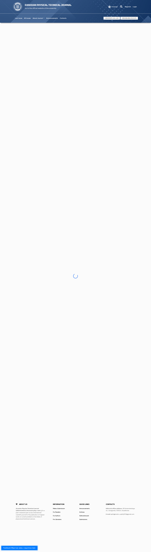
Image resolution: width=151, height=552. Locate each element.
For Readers (56, 512)
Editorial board (84, 516)
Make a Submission (59, 508)
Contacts (63, 18)
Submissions (83, 519)
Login (135, 7)
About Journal (38, 18)
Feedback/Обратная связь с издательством (19, 548)
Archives (82, 512)
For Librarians (57, 519)
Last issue (18, 18)
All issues (27, 18)
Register (128, 7)
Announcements (52, 18)
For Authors (56, 516)
